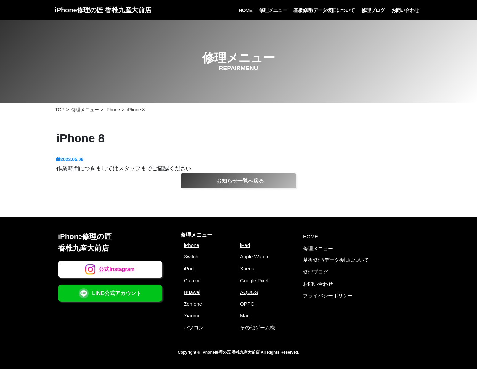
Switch (191, 256)
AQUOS (249, 292)
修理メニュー (273, 10)
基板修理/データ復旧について (324, 10)
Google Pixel (254, 280)
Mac (244, 315)
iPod (189, 268)
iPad (245, 245)
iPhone (191, 245)
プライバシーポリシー (328, 295)
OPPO (247, 304)
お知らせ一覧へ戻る (240, 181)
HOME (245, 10)
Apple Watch (254, 256)
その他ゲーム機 (257, 327)
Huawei (192, 292)
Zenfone (193, 304)
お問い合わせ (405, 10)
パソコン (194, 327)
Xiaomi (191, 315)
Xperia (247, 268)
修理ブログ (373, 10)
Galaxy (191, 280)
